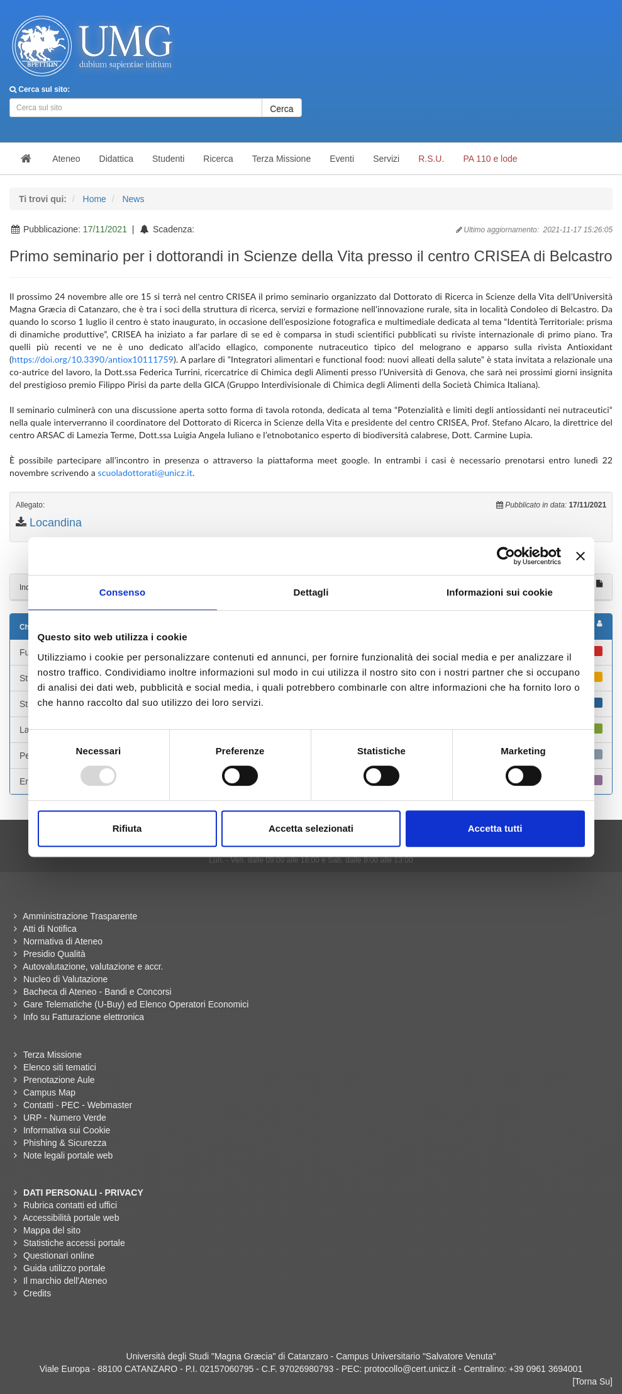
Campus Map (49, 1092)
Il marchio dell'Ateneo (65, 1281)
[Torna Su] (592, 1381)
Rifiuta (127, 828)
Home (94, 199)
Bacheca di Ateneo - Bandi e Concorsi (97, 992)
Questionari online (58, 1255)
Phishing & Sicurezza (64, 1143)
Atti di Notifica (50, 929)
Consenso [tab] (122, 592)
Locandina (56, 522)
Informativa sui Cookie (67, 1130)
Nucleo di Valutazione (65, 979)
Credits (37, 1293)
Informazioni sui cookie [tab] (500, 592)
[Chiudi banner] (580, 556)
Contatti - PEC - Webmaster (77, 1105)
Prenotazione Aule (59, 1080)
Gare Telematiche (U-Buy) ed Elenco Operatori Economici (135, 1004)
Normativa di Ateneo (63, 941)
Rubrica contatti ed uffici (70, 1205)
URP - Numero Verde (64, 1118)
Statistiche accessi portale (74, 1243)
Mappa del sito (52, 1230)
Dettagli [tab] (311, 592)
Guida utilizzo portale (64, 1268)
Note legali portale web (68, 1155)
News (133, 199)
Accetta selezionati (311, 828)
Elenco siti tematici (59, 1067)
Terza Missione (52, 1055)
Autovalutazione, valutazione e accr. (93, 966)
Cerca (281, 109)
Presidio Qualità (54, 954)
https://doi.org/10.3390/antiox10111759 (93, 359)
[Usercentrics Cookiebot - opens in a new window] (506, 556)
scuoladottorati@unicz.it (145, 472)
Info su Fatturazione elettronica (83, 1017)
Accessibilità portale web (71, 1218)
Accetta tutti (495, 828)
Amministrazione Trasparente (80, 916)
